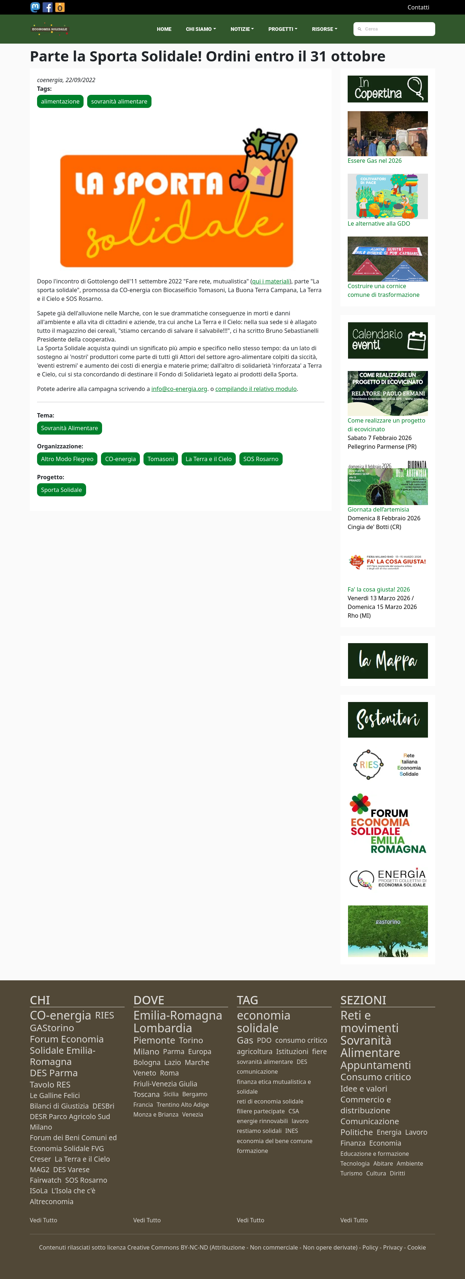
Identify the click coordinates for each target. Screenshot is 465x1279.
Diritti (397, 1173)
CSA (293, 1111)
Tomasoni (160, 459)
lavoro (300, 1121)
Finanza (352, 1143)
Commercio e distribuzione (365, 1105)
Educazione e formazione (374, 1154)
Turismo (351, 1173)
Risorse (322, 29)
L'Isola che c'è (73, 1190)
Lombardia (162, 1028)
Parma (174, 1051)
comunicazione (257, 1072)
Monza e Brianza (155, 1114)
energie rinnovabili (262, 1121)
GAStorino (52, 1027)
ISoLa (39, 1190)
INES (291, 1131)
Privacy (392, 1247)
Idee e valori (363, 1088)
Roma (169, 1073)
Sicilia (171, 1094)
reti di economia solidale (270, 1101)
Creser (40, 1159)
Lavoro (416, 1132)
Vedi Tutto (43, 1220)
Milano (146, 1051)
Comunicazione (369, 1121)
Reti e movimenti (369, 1021)
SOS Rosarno (261, 459)
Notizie (240, 29)
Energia (389, 1132)
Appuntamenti (375, 1065)
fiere (319, 1051)
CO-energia (120, 459)
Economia (385, 1143)
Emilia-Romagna (177, 1015)
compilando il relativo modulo (256, 389)
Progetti (280, 29)
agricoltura (254, 1051)
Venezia (192, 1114)
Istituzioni (292, 1051)
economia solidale (264, 1021)
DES (302, 1062)
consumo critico (301, 1040)
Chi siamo (199, 29)
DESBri (103, 1106)
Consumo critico (375, 1076)
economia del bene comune (274, 1141)
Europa (199, 1051)
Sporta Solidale (61, 490)
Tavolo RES (50, 1084)
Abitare (383, 1163)
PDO (264, 1040)
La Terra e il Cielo (209, 459)
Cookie (416, 1247)
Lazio (172, 1062)
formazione (252, 1151)
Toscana (146, 1094)
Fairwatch (45, 1180)
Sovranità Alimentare (69, 428)
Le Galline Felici (55, 1095)
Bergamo (194, 1094)
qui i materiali (271, 281)
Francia (143, 1105)
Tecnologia (355, 1163)
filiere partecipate (261, 1111)
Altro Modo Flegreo (67, 459)
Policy (370, 1247)
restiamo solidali (259, 1131)
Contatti (418, 7)
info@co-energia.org (179, 389)
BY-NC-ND (194, 1247)
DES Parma (54, 1072)
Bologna (147, 1062)
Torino (191, 1040)
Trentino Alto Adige (183, 1105)
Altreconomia (51, 1201)
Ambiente (410, 1163)
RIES (104, 1015)
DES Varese (71, 1169)
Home (164, 29)
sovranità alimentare (119, 101)
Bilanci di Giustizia (59, 1106)
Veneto (144, 1073)
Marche (197, 1062)
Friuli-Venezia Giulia (165, 1084)
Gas (245, 1040)
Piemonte (154, 1040)
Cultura (376, 1173)
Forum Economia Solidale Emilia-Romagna (67, 1050)
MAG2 (39, 1169)
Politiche (356, 1132)
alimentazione (60, 101)
